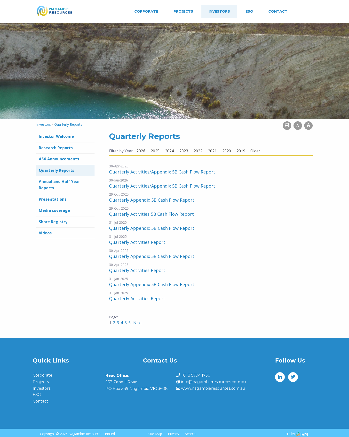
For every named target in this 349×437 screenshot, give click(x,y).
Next (137, 322)
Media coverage (54, 210)
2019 (241, 151)
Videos (45, 233)
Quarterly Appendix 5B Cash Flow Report (151, 200)
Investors (219, 11)
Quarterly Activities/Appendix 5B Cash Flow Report (162, 172)
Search (190, 433)
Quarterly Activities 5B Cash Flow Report (151, 214)
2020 (226, 151)
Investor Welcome (56, 136)
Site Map (155, 433)
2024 (169, 151)
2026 (140, 151)
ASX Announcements (59, 159)
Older (255, 151)
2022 (198, 151)
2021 (212, 151)
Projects (183, 11)
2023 (183, 151)
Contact (277, 11)
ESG (249, 11)
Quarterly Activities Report (137, 242)
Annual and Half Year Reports (59, 184)
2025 (155, 151)
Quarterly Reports (56, 170)
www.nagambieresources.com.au (213, 388)
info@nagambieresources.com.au (213, 381)
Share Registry (53, 221)
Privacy (173, 433)
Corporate (146, 11)
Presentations (52, 199)
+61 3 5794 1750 (195, 375)
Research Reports (56, 147)
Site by (296, 433)
